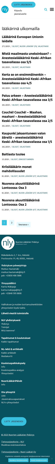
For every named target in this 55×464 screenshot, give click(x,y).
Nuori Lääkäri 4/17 (27, 210)
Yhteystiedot (7, 373)
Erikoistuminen (26, 159)
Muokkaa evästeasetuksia (13, 444)
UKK (3, 395)
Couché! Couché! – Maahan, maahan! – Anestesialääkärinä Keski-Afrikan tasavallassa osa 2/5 (27, 116)
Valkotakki (43, 46)
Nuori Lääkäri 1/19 (28, 46)
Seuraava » (24, 224)
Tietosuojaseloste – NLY (12, 441)
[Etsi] (45, 9)
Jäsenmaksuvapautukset (13, 399)
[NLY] (5, 9)
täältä (22, 307)
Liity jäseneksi (23, 4)
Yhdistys (5, 323)
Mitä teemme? (8, 330)
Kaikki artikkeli (8, 352)
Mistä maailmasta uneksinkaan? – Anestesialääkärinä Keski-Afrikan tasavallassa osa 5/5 (26, 58)
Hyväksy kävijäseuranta (18, 460)
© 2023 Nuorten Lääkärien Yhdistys (17, 434)
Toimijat (5, 327)
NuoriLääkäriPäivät (11, 381)
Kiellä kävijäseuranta (39, 460)
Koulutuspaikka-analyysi (12, 370)
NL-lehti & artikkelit (12, 349)
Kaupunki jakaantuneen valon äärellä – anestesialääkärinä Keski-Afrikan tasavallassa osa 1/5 (27, 137)
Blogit (15, 46)
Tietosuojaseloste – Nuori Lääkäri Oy (18, 451)
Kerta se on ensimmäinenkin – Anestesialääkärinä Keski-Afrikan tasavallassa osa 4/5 (26, 79)
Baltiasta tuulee (13, 154)
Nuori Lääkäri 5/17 (27, 176)
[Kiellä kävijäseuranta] (52, 458)
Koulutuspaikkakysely (13, 363)
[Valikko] (52, 9)
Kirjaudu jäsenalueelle (20, 12)
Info (3, 366)
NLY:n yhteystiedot (10, 402)
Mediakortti (6, 356)
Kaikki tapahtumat (10, 341)
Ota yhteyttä (8, 392)
